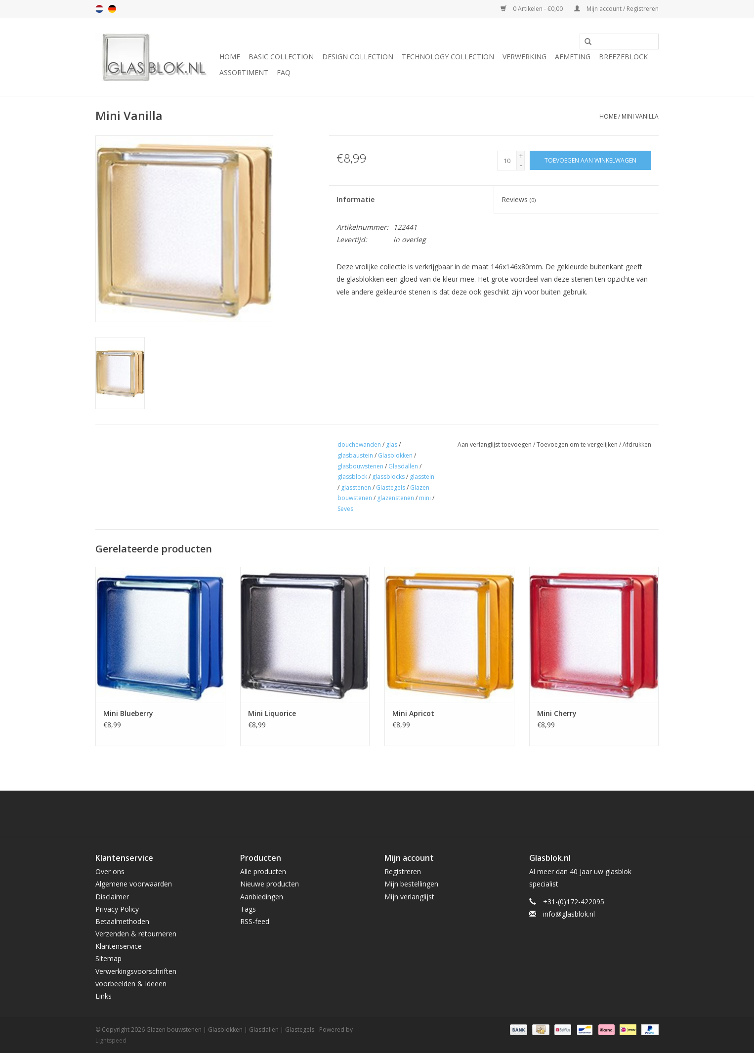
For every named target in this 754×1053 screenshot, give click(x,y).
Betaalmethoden (122, 921)
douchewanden (359, 444)
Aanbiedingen (261, 896)
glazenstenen (395, 498)
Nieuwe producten (269, 883)
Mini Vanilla (640, 116)
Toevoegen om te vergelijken (578, 444)
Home (229, 56)
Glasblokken (395, 455)
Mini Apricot (413, 713)
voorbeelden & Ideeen (131, 983)
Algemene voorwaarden (133, 883)
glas (391, 444)
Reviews (519, 199)
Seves (345, 509)
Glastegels (390, 487)
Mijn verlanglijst (409, 896)
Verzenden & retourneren (135, 933)
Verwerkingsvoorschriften (135, 971)
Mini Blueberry (128, 713)
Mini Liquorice (272, 713)
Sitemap (108, 958)
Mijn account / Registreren (616, 8)
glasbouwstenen (360, 466)
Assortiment (243, 72)
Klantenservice (118, 946)
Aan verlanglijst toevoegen (495, 444)
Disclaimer (112, 896)
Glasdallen (403, 466)
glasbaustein (355, 455)
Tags (248, 909)
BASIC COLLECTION (281, 56)
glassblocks (388, 476)
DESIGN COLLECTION (357, 56)
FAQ (284, 72)
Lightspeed (110, 1040)
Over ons (110, 871)
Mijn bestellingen (411, 883)
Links (103, 996)
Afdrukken (637, 444)
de (112, 9)
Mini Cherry (557, 713)
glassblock (352, 476)
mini (425, 498)
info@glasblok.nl (569, 914)
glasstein (422, 476)
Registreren (402, 871)
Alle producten (263, 871)
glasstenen (356, 487)
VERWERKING (524, 56)
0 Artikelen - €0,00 (532, 8)
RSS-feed (254, 921)
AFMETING (572, 56)
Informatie (355, 199)
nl (99, 9)
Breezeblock (623, 56)
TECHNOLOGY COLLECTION (448, 56)
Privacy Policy (117, 909)
